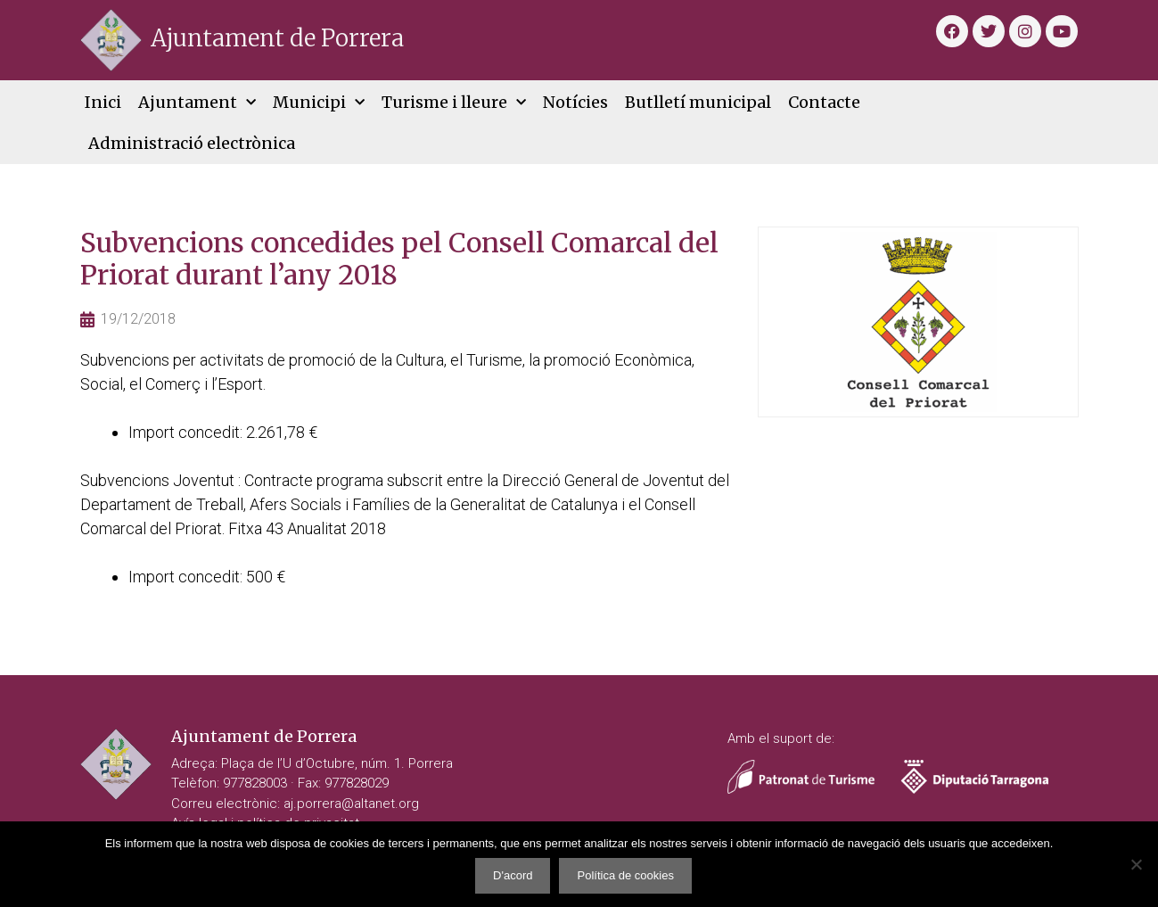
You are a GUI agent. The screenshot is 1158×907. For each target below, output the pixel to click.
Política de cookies (625, 875)
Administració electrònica (191, 143)
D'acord (512, 875)
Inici (103, 102)
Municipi (319, 103)
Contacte (824, 102)
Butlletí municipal (698, 102)
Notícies (575, 102)
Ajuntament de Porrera (277, 38)
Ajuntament (197, 103)
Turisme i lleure (454, 103)
